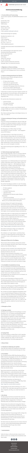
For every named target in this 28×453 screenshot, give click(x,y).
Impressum (14, 445)
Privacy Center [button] (14, 448)
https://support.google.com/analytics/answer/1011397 (13, 226)
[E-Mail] (14, 439)
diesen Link (14, 248)
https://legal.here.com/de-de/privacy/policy (10, 384)
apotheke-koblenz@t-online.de (11, 31)
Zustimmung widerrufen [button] (14, 450)
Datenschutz (14, 443)
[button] (14, 1)
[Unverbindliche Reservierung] (16, 439)
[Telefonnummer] (12, 439)
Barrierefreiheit (14, 446)
